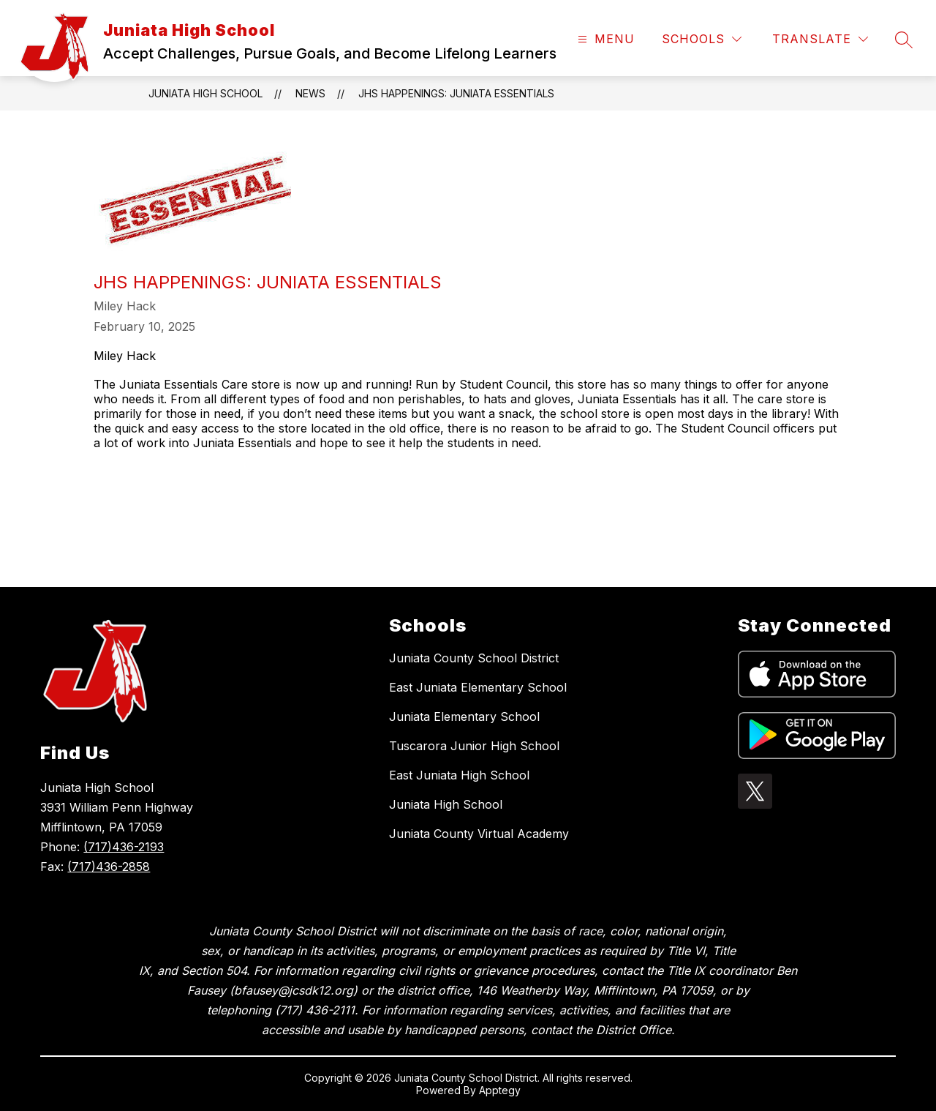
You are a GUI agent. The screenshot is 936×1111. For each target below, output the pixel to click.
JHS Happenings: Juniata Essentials (456, 93)
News (310, 93)
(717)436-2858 (108, 866)
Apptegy (500, 1090)
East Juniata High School (459, 775)
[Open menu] (604, 39)
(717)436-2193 (123, 846)
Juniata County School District (474, 658)
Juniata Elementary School (464, 716)
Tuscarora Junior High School (474, 745)
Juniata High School (205, 93)
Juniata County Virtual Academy (479, 833)
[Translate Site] (820, 39)
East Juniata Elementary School (478, 687)
